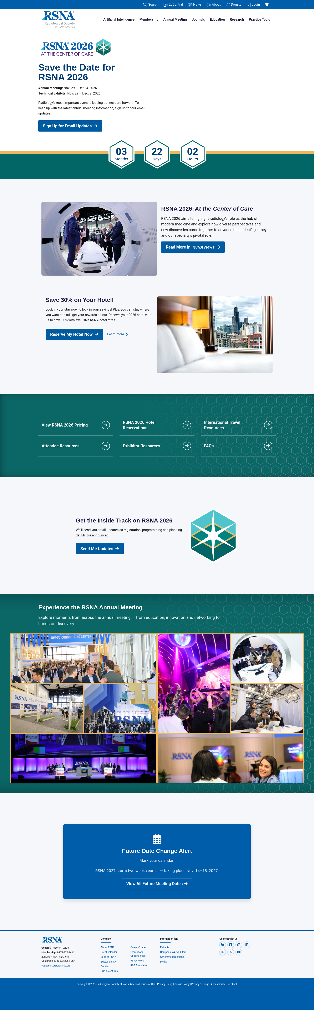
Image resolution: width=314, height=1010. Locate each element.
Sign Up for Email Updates (70, 125)
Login (253, 4)
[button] (222, 944)
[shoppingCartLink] (267, 2)
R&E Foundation (139, 965)
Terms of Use (148, 984)
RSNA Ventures (109, 971)
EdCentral (173, 4)
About (214, 4)
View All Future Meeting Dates (157, 883)
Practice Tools (259, 19)
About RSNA (108, 947)
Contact (105, 966)
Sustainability (108, 961)
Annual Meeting (175, 19)
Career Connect (139, 947)
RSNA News (137, 960)
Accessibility (218, 984)
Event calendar (109, 952)
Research (237, 19)
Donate (234, 4)
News (195, 4)
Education (217, 19)
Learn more (117, 334)
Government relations (172, 956)
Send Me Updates (99, 548)
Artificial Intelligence (119, 19)
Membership (149, 19)
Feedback (232, 984)
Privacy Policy (165, 984)
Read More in (193, 247)
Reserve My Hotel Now (74, 334)
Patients (164, 947)
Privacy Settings (200, 984)
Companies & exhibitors (173, 952)
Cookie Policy (181, 984)
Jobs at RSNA (108, 956)
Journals (198, 19)
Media (163, 961)
